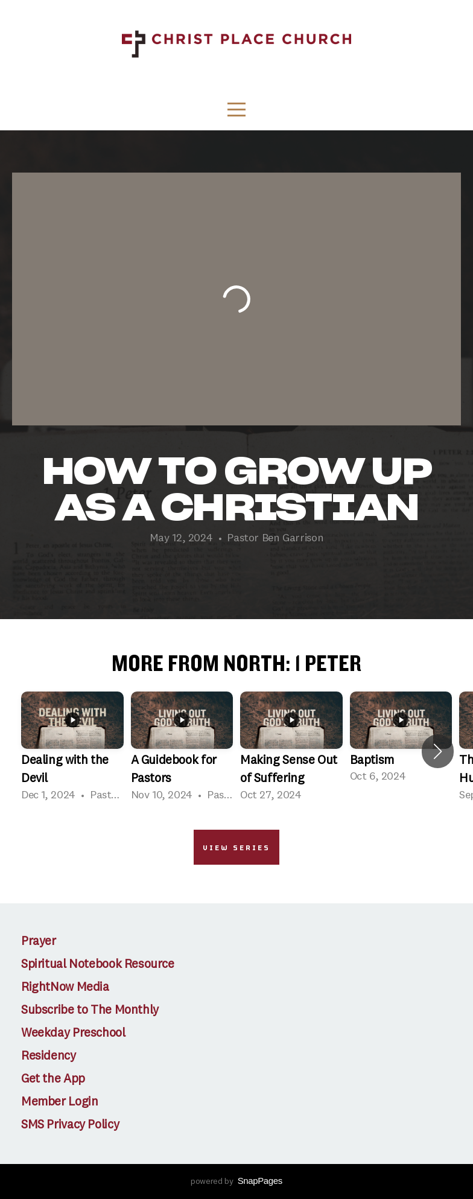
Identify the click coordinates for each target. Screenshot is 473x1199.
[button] (438, 751)
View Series (236, 847)
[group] (72, 752)
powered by (236, 1181)
